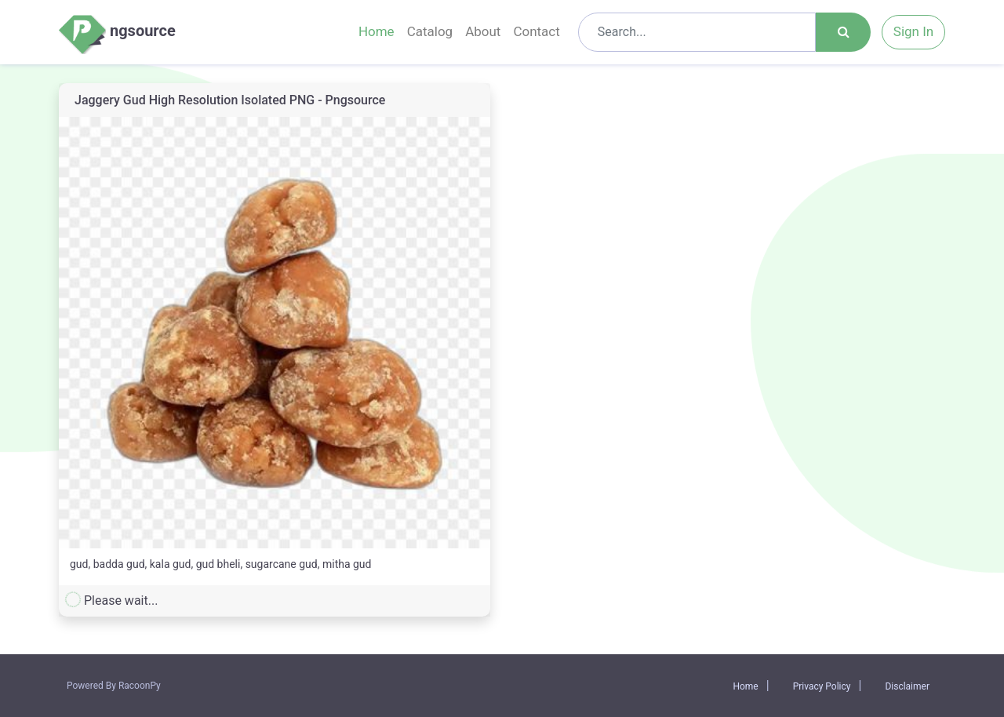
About (482, 31)
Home (376, 31)
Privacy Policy (822, 686)
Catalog (430, 31)
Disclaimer (907, 686)
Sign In (913, 31)
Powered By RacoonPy (114, 685)
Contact (536, 31)
